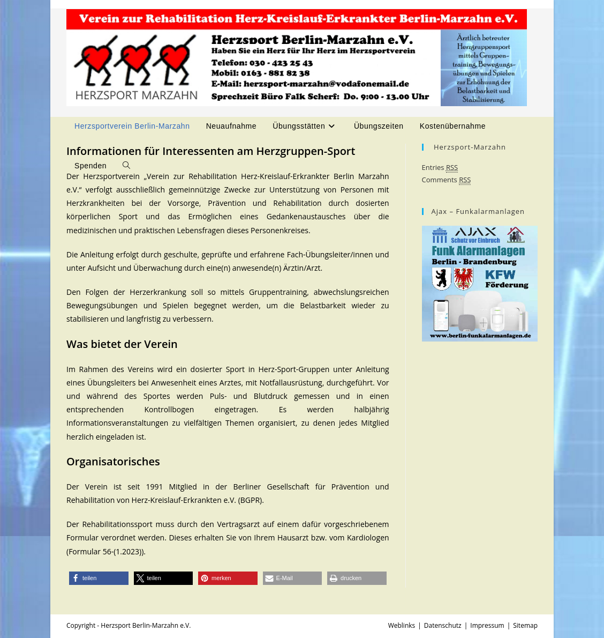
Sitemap (525, 625)
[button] (99, 578)
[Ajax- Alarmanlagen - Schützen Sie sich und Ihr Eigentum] (480, 282)
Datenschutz (443, 625)
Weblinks (402, 625)
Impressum (487, 625)
